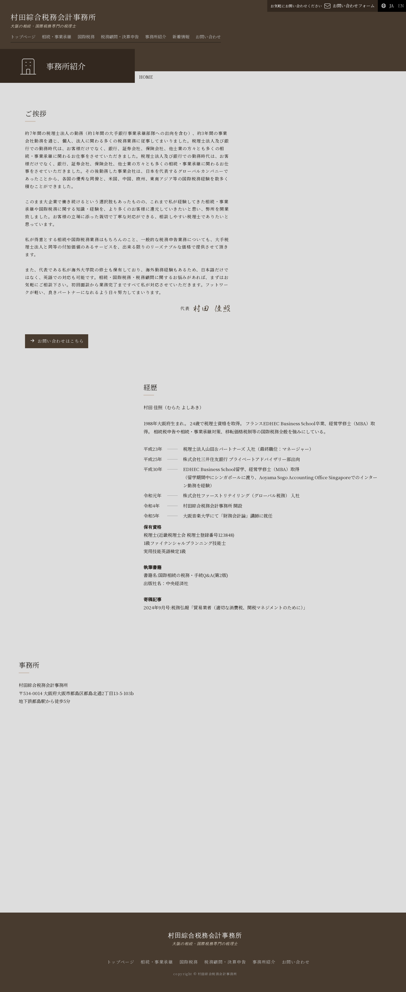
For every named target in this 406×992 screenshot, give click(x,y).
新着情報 (180, 37)
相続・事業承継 (56, 37)
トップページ (23, 37)
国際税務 (86, 37)
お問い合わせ (208, 37)
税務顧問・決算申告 (120, 37)
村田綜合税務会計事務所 (205, 939)
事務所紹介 (155, 37)
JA (391, 6)
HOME (146, 77)
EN (401, 6)
